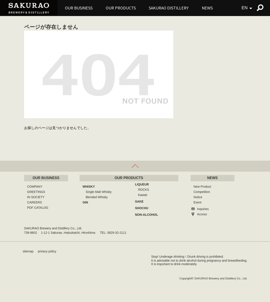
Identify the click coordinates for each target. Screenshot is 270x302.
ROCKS (143, 189)
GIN (85, 202)
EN (244, 7)
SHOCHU (141, 208)
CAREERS (34, 202)
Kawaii (142, 195)
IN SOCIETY (36, 197)
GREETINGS (36, 192)
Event (198, 202)
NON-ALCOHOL (146, 214)
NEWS (207, 8)
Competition (202, 192)
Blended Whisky (97, 197)
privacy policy (47, 251)
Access (202, 214)
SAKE (139, 201)
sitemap (28, 251)
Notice (198, 197)
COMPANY (35, 186)
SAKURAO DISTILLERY (169, 8)
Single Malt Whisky (99, 192)
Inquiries (203, 209)
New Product (202, 186)
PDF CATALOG (37, 207)
